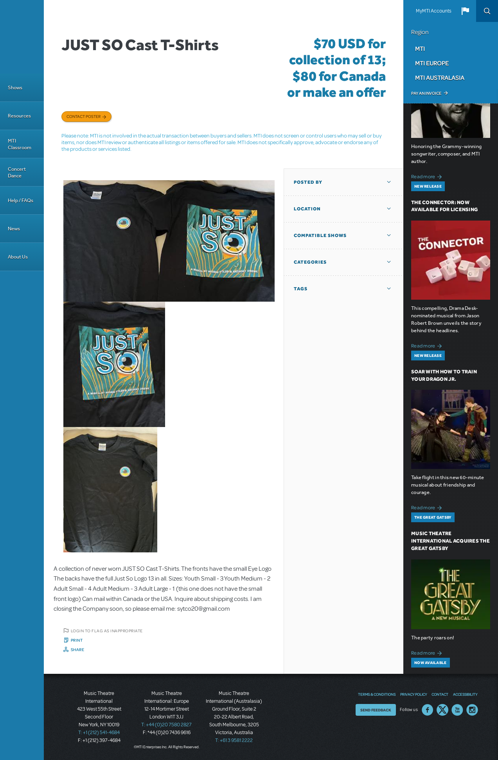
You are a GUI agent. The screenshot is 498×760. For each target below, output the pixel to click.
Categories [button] (310, 262)
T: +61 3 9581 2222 (234, 740)
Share (77, 649)
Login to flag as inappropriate (107, 630)
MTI (420, 48)
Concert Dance (17, 172)
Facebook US (427, 710)
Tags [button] (300, 288)
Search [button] (487, 11)
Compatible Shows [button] (320, 235)
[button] (465, 11)
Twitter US (442, 710)
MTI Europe (432, 63)
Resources (19, 115)
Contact (439, 694)
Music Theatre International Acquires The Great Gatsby (450, 540)
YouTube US (457, 710)
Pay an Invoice (426, 93)
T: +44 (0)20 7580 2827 (166, 725)
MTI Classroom (19, 144)
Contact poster (84, 116)
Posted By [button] (308, 182)
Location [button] (307, 209)
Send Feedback (375, 710)
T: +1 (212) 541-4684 (99, 732)
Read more (427, 175)
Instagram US (472, 710)
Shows (15, 87)
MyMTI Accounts (433, 11)
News (14, 228)
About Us (18, 256)
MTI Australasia (439, 77)
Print (77, 640)
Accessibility (465, 694)
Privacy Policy (413, 694)
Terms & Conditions (377, 694)
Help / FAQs (20, 200)
